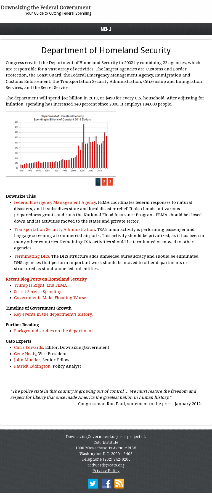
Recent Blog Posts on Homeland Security (46, 279)
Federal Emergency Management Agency (55, 202)
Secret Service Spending (38, 291)
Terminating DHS (31, 256)
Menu (106, 29)
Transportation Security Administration (54, 229)
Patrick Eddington (32, 366)
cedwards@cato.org (106, 465)
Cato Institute (106, 442)
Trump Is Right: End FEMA (40, 285)
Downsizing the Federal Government (46, 7)
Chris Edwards (28, 347)
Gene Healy (25, 353)
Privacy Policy (106, 470)
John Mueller (27, 359)
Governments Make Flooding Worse (50, 297)
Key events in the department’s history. (53, 314)
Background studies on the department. (54, 330)
